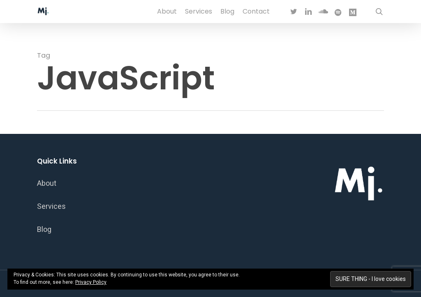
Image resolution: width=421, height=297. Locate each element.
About (46, 183)
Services (51, 206)
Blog (44, 229)
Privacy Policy (90, 282)
